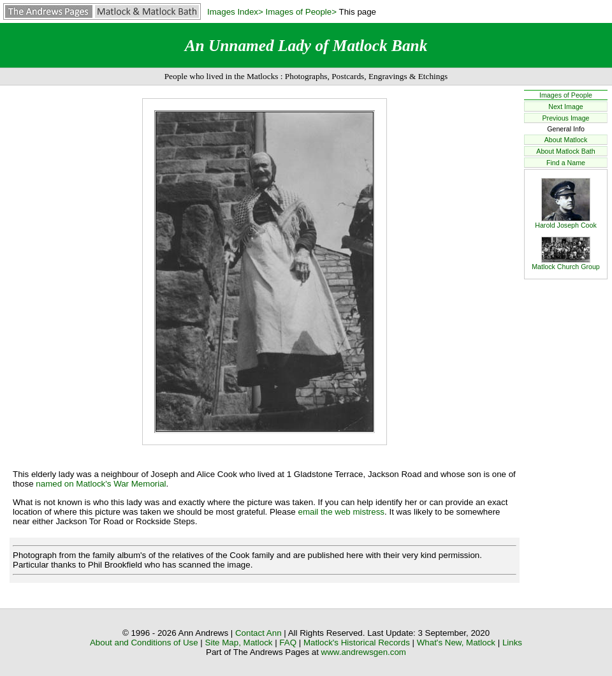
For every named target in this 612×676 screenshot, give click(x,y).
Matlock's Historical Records (356, 642)
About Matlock (566, 139)
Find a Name (565, 162)
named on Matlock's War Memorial (101, 484)
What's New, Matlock (456, 642)
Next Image (565, 106)
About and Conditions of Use (144, 642)
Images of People (565, 95)
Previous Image (565, 118)
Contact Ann (258, 633)
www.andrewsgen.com (363, 652)
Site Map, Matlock (239, 642)
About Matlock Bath (565, 151)
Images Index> (235, 12)
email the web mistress (341, 512)
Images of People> (301, 12)
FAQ (287, 642)
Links (512, 642)
